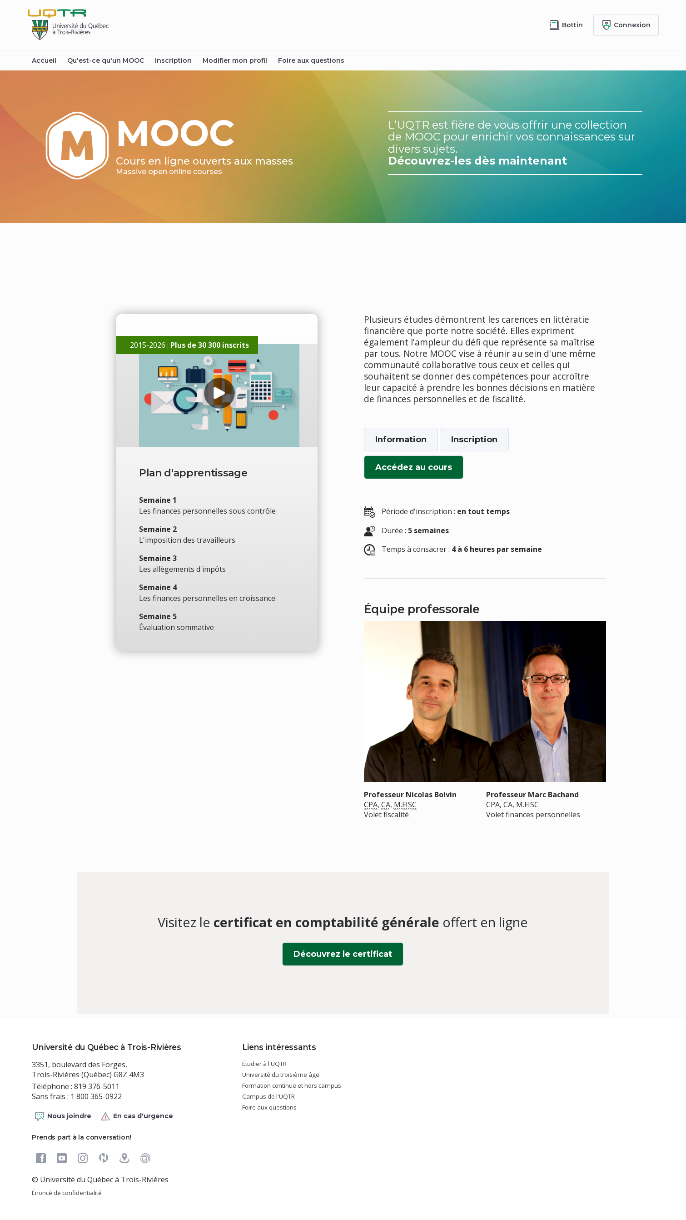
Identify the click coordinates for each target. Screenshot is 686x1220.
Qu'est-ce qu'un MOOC (105, 60)
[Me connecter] (626, 25)
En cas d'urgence (136, 1116)
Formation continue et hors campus (291, 1085)
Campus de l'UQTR (268, 1096)
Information (401, 440)
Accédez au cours (419, 470)
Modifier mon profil (235, 60)
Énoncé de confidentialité (67, 1193)
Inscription (173, 60)
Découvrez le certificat (348, 957)
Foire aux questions (311, 60)
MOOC (183, 143)
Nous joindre (62, 1116)
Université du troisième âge (280, 1074)
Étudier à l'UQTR (264, 1064)
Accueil (44, 60)
